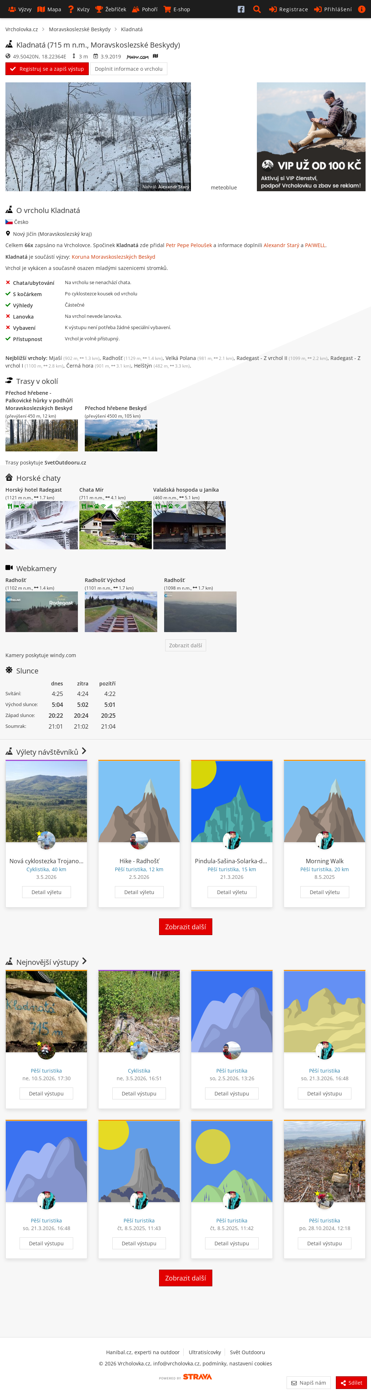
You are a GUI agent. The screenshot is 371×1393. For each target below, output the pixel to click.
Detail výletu (47, 892)
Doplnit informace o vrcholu (129, 68)
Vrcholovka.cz (21, 29)
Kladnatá (132, 29)
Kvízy (78, 9)
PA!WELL (315, 245)
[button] (258, 9)
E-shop (176, 9)
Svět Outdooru (247, 1352)
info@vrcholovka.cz (176, 1363)
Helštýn (162, 365)
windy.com (63, 655)
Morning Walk (324, 861)
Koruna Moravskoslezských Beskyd (113, 256)
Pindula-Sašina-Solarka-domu (235, 861)
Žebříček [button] (110, 9)
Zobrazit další (185, 645)
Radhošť (133, 358)
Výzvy (20, 9)
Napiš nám (308, 1382)
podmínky (214, 1363)
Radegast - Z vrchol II (282, 358)
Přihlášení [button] (333, 9)
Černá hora (98, 365)
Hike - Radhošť (139, 861)
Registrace (288, 9)
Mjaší (74, 358)
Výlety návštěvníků (46, 752)
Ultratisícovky (205, 1352)
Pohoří (145, 9)
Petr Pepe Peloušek (189, 245)
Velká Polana (200, 358)
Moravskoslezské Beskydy (80, 29)
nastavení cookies (250, 1363)
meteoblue (224, 187)
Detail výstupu (46, 1093)
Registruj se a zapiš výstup (47, 68)
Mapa (49, 9)
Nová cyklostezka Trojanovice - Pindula (62, 861)
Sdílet (351, 1382)
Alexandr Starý (173, 187)
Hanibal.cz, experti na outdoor (143, 1352)
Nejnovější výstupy (46, 962)
